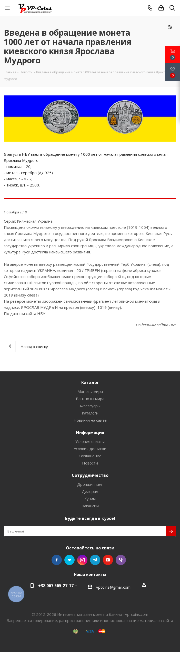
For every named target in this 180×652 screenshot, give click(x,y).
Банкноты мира (90, 398)
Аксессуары (90, 405)
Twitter (69, 560)
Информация (90, 432)
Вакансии (90, 505)
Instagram (82, 560)
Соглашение (90, 455)
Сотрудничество (90, 475)
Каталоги (90, 413)
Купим (90, 498)
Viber (121, 560)
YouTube (108, 560)
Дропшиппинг (90, 484)
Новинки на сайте (90, 420)
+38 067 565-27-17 (56, 585)
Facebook (57, 560)
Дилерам (90, 491)
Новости (90, 463)
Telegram (95, 560)
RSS (170, 27)
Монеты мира (90, 391)
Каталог (90, 382)
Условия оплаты (90, 441)
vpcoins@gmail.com (113, 587)
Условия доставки (90, 448)
